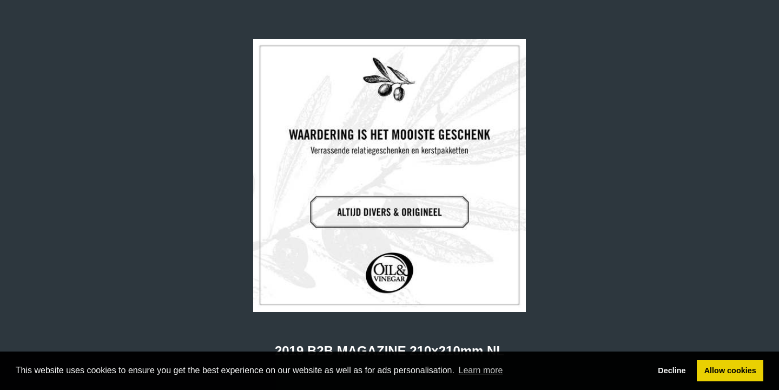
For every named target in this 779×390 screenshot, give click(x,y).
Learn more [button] (481, 370)
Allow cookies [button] (730, 370)
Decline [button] (671, 370)
